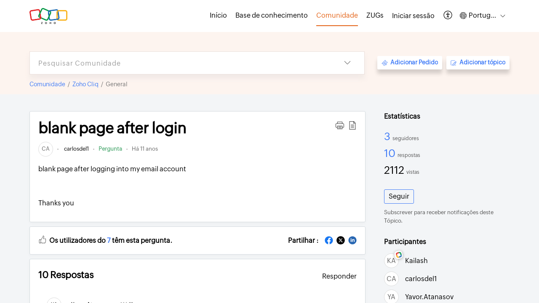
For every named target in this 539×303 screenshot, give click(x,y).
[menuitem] (413, 16)
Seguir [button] (399, 196)
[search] (180, 63)
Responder (339, 276)
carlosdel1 (76, 149)
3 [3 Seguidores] (388, 136)
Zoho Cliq (85, 84)
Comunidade (47, 84)
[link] (45, 149)
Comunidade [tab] (337, 15)
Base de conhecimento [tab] (271, 15)
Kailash (416, 261)
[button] (448, 15)
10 (391, 153)
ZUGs (375, 15)
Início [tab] (218, 15)
